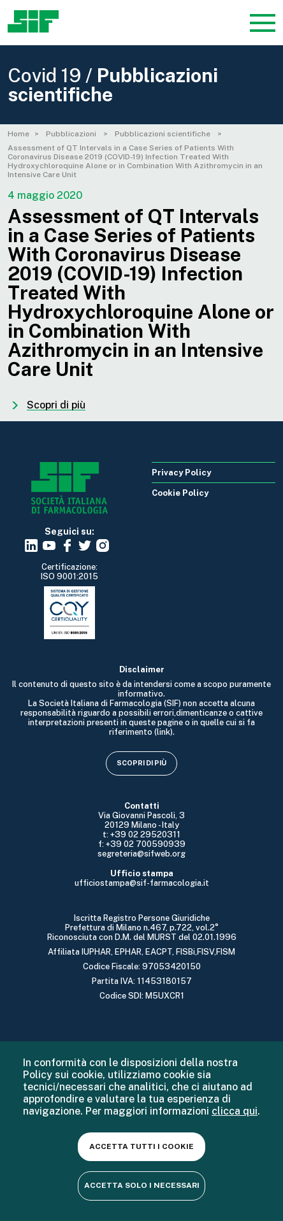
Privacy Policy (181, 472)
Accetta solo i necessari (142, 1185)
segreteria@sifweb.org (141, 853)
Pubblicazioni (72, 133)
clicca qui (235, 1111)
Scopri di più (141, 763)
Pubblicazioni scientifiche (163, 133)
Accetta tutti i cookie (141, 1146)
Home (18, 133)
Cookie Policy (180, 493)
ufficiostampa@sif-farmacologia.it (142, 883)
